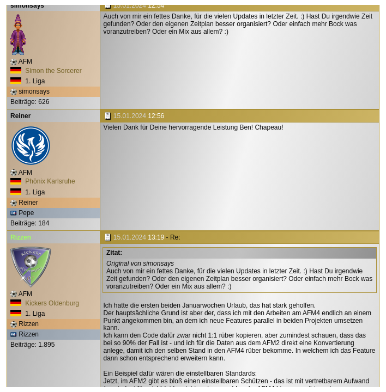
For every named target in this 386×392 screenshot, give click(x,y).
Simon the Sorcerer (46, 71)
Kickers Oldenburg (44, 303)
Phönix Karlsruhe (42, 181)
